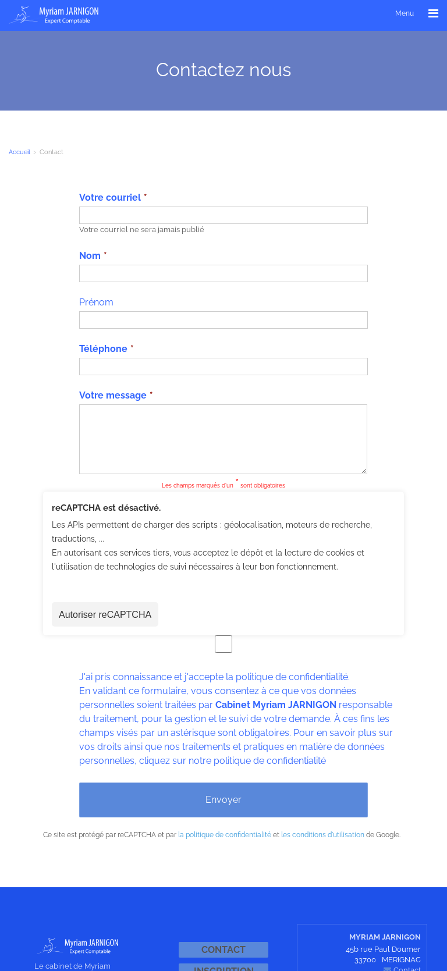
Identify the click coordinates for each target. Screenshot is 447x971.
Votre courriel (110, 197)
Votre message (113, 395)
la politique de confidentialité (224, 835)
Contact (223, 949)
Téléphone (103, 348)
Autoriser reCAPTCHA (105, 615)
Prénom (96, 302)
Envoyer (223, 799)
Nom (90, 255)
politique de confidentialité (292, 676)
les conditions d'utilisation (322, 835)
